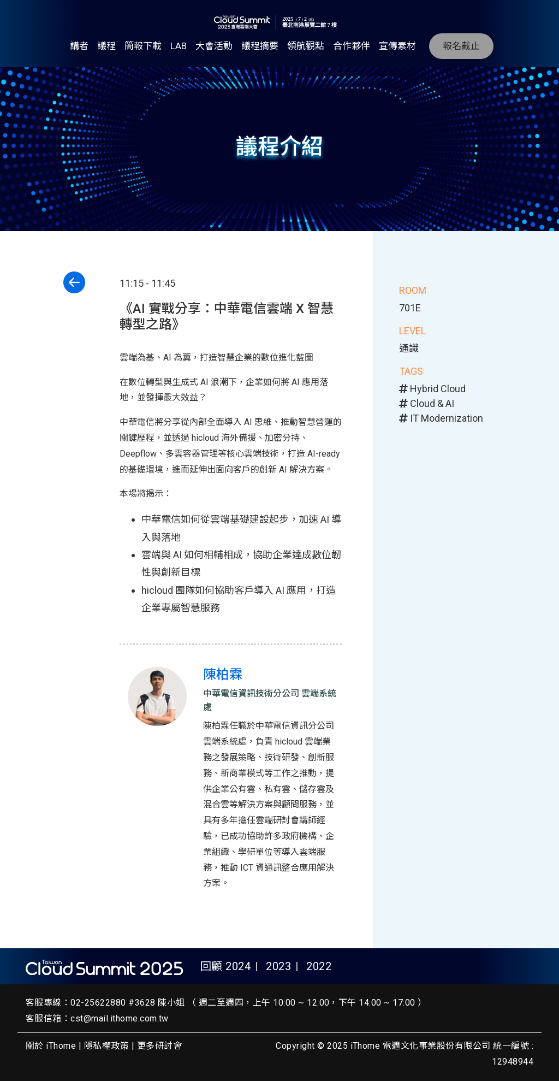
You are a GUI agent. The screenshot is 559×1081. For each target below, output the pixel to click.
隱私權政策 (106, 1046)
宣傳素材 (397, 45)
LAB (178, 45)
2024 (238, 966)
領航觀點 (305, 45)
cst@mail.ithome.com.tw (119, 1018)
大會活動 (214, 45)
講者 (79, 45)
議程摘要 (259, 45)
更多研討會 (159, 1046)
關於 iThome (51, 1046)
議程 (106, 45)
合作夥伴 (351, 45)
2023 (278, 966)
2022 (318, 966)
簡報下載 (143, 45)
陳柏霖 (222, 674)
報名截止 (461, 45)
